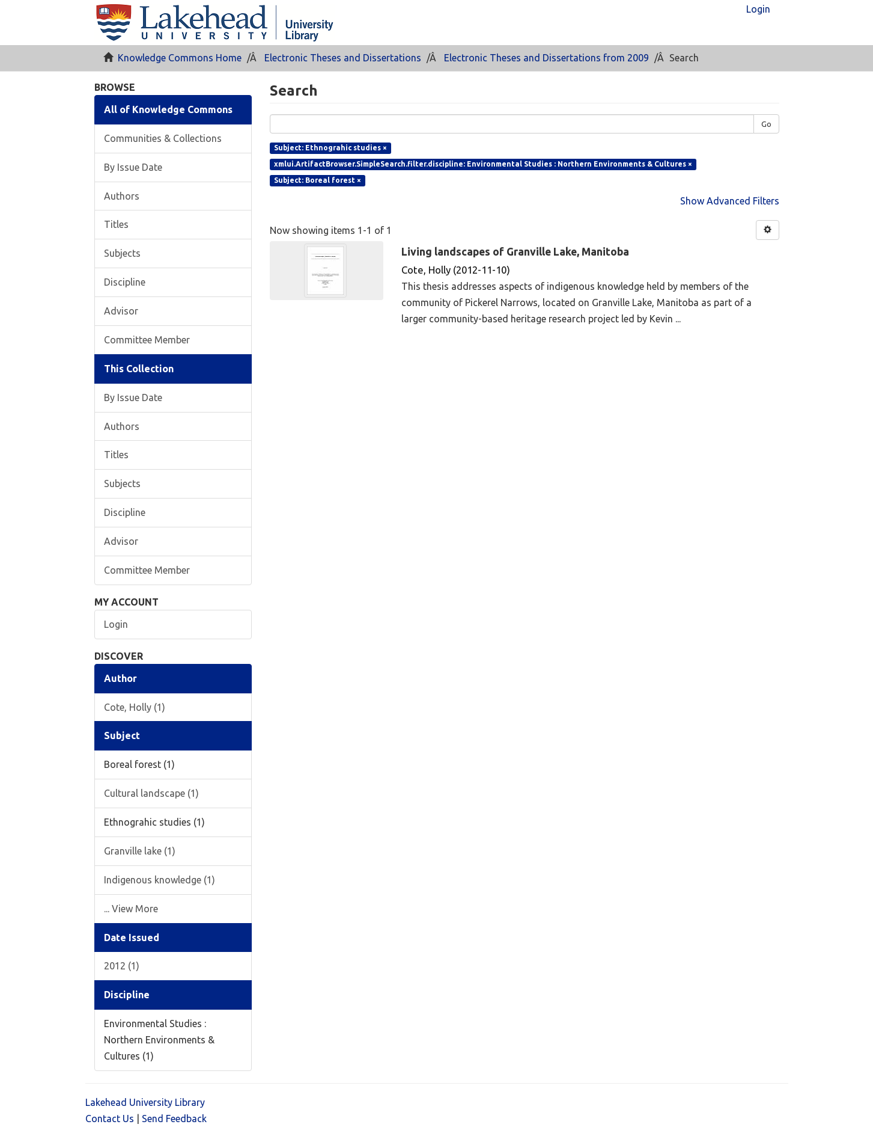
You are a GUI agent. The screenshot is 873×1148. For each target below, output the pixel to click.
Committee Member (147, 339)
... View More (131, 908)
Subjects (122, 253)
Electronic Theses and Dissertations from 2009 (546, 57)
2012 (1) (121, 965)
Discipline (124, 282)
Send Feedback (174, 1118)
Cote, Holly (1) (134, 707)
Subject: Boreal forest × (317, 180)
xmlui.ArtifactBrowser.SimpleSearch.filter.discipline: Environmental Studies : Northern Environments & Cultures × (483, 164)
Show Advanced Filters (729, 200)
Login (116, 624)
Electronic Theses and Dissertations (342, 57)
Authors (121, 196)
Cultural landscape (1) (151, 793)
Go (766, 124)
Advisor (121, 310)
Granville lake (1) (139, 851)
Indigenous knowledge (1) (159, 879)
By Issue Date (133, 167)
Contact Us (109, 1118)
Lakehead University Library (145, 1102)
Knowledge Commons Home (180, 57)
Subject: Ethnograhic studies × (330, 148)
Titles (116, 224)
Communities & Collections (163, 138)
